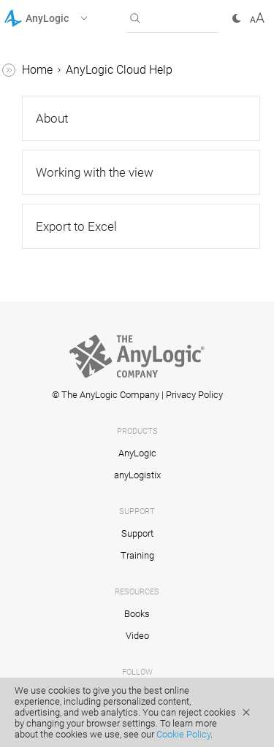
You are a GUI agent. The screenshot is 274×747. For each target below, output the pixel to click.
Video (137, 635)
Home (37, 70)
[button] (64, 18)
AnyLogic (137, 453)
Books (137, 613)
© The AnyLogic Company (105, 394)
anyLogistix (137, 475)
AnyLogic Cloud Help (119, 70)
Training (137, 555)
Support (137, 533)
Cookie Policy (183, 734)
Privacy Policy (194, 394)
